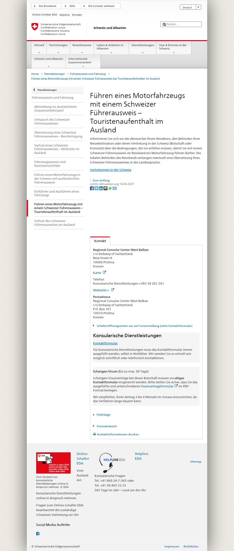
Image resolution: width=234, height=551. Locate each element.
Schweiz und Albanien (48, 62)
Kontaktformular (105, 343)
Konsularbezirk (106, 426)
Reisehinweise (82, 49)
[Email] (115, 188)
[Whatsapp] (110, 188)
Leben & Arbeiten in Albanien (111, 49)
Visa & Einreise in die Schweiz (174, 49)
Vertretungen (58, 49)
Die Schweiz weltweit (101, 6)
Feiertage (103, 414)
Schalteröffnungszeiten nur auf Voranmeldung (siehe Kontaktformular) (144, 326)
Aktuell (39, 49)
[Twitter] (97, 188)
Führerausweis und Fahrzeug (88, 74)
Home (35, 74)
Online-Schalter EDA (83, 458)
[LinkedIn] (101, 188)
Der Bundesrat (47, 6)
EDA (72, 6)
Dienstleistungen (142, 49)
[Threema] (106, 188)
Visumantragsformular (159, 386)
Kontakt (98, 241)
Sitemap (195, 461)
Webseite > (103, 290)
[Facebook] (92, 188)
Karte (99, 273)
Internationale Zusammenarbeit (83, 62)
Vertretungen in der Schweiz (110, 170)
